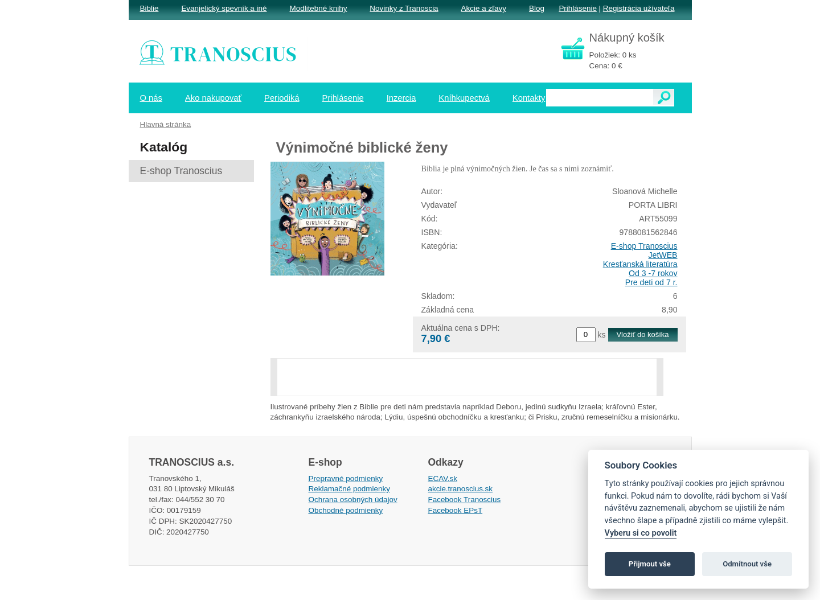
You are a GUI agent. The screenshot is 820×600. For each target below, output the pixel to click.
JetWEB (663, 255)
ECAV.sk (443, 478)
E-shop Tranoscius (644, 245)
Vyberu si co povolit (641, 533)
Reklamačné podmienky (349, 488)
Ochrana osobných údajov (353, 499)
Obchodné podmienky (346, 510)
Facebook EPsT (455, 510)
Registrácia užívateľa (639, 8)
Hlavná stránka (165, 124)
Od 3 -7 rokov (653, 273)
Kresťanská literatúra (640, 264)
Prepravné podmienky (346, 478)
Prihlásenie (577, 8)
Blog (536, 8)
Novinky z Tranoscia (404, 8)
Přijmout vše (650, 564)
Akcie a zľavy (483, 8)
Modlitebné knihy (318, 8)
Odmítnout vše (747, 564)
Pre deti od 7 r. (651, 282)
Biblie (149, 8)
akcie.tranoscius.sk (460, 488)
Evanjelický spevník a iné (223, 8)
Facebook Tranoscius (464, 499)
